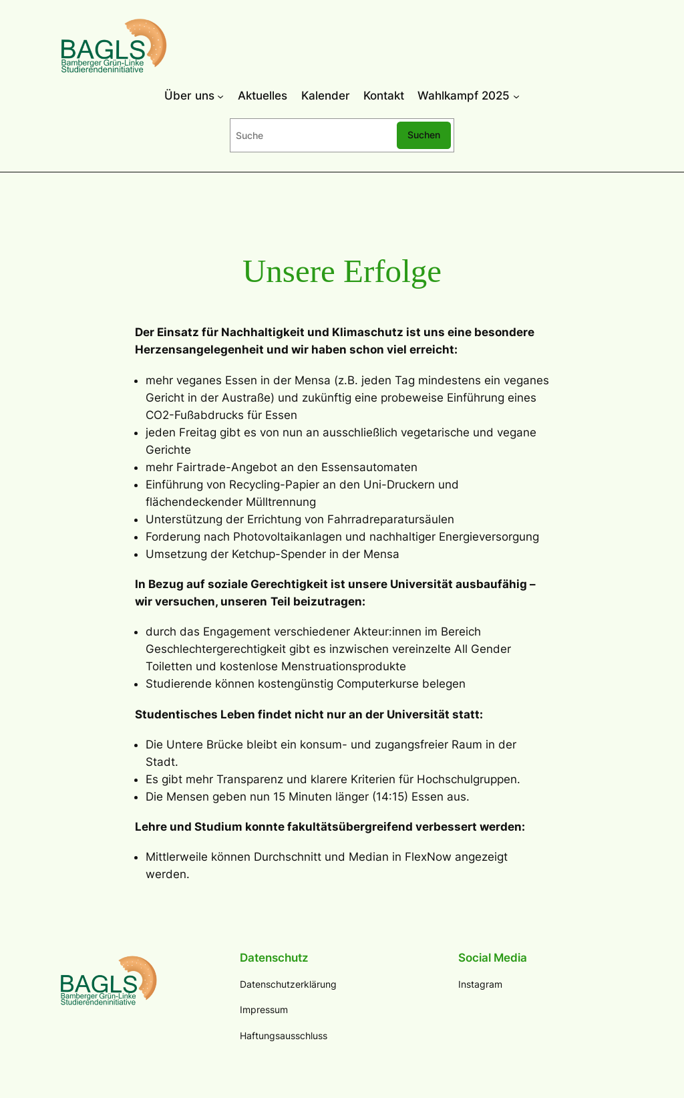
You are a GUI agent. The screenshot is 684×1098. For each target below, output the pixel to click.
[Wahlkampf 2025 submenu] (516, 95)
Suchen (423, 134)
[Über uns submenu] (220, 95)
